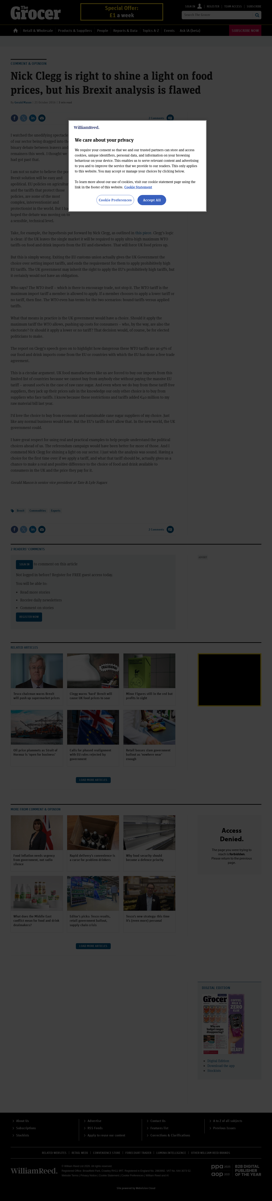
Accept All (152, 200)
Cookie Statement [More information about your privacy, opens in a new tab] (138, 187)
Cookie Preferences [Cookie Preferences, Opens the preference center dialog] (115, 200)
